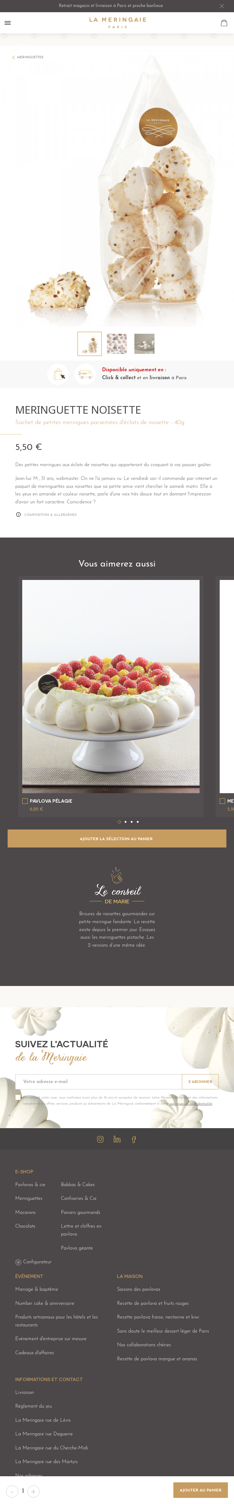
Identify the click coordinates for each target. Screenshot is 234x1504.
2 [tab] (125, 822)
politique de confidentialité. (191, 1104)
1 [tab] (119, 822)
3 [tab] (132, 822)
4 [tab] (138, 822)
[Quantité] (23, 1491)
